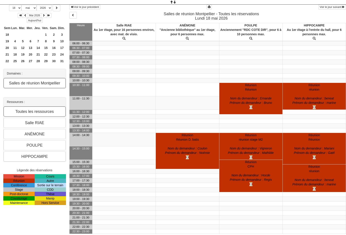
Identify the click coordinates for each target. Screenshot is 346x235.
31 (62, 61)
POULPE (250, 25)
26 (23, 61)
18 (7, 34)
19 (7, 41)
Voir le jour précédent (85, 7)
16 (54, 48)
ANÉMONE (188, 25)
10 (62, 41)
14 (38, 48)
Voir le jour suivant (332, 7)
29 (46, 61)
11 (15, 48)
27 (30, 61)
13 (30, 48)
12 (23, 48)
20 (7, 48)
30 (54, 61)
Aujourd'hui (34, 20)
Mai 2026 (34, 15)
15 (46, 48)
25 (15, 61)
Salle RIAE (124, 25)
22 (46, 54)
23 (54, 54)
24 (62, 54)
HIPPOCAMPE (314, 25)
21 (7, 54)
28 (38, 61)
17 (62, 48)
